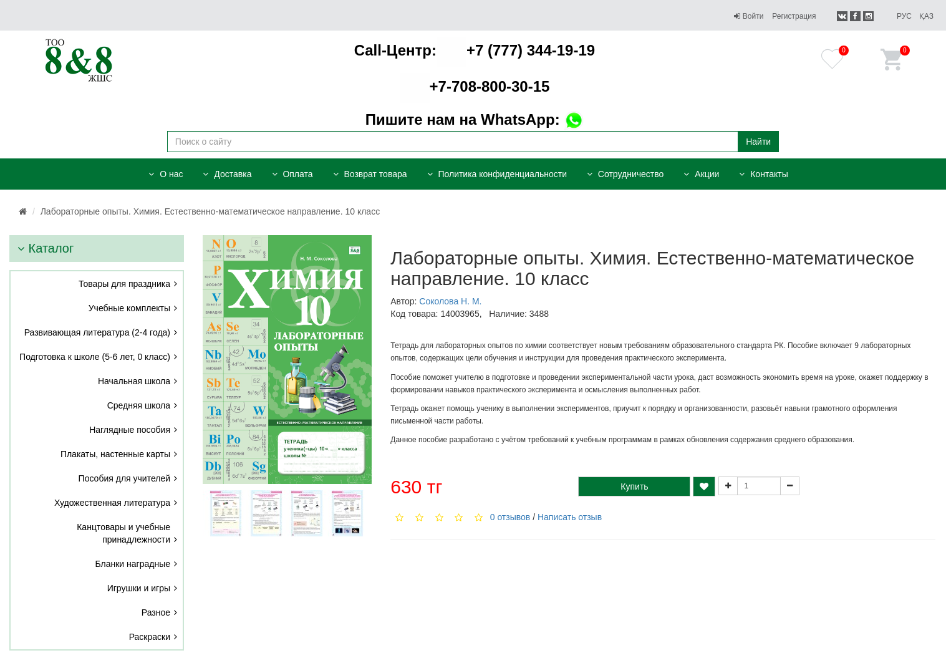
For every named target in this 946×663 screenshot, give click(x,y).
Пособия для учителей (124, 478)
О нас (165, 174)
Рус (904, 16)
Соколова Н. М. (450, 301)
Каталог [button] (45, 248)
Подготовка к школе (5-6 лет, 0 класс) (94, 357)
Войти (748, 16)
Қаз (926, 16)
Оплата (292, 174)
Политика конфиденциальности (497, 174)
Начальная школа (134, 381)
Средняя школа (138, 405)
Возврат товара (370, 174)
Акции (701, 174)
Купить (634, 486)
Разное (156, 612)
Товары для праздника (124, 284)
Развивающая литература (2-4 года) (97, 332)
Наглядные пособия (129, 430)
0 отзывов (510, 517)
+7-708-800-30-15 (475, 86)
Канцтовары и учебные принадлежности (123, 533)
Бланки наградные (133, 564)
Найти (758, 142)
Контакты (763, 174)
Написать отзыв (570, 517)
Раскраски (149, 637)
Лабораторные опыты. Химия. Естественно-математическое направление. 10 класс (210, 211)
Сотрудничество (625, 174)
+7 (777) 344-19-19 (474, 50)
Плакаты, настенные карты (115, 454)
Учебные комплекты (129, 308)
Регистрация (794, 16)
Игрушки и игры (138, 588)
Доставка (227, 174)
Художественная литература (112, 503)
